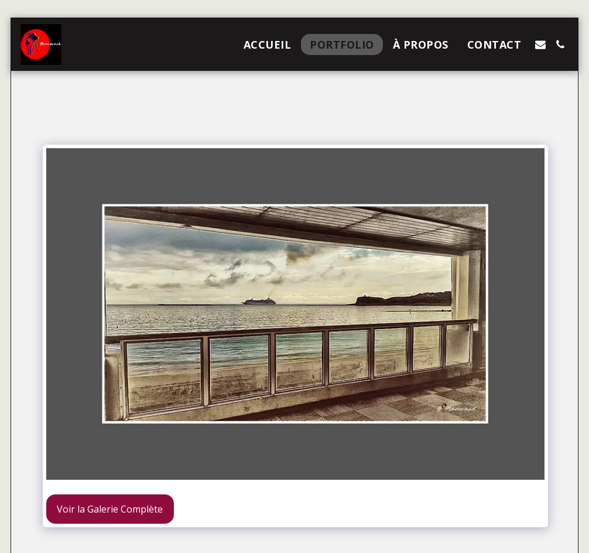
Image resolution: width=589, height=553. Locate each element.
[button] (540, 44)
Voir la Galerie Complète (110, 509)
